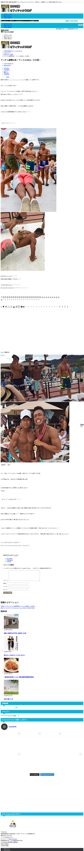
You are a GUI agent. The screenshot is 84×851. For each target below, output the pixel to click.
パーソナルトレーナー (14, 81)
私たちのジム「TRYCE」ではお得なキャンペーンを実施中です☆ (20, 20)
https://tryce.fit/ (13, 831)
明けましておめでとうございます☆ (14, 659)
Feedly (9, 563)
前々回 (6, 87)
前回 (2, 87)
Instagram (10, 561)
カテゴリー (4, 719)
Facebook (9, 560)
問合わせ (80, 25)
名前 (5, 587)
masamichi (7, 67)
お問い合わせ (8, 17)
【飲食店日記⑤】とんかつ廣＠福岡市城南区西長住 (19, 680)
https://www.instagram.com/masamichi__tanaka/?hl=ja (15, 547)
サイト (5, 593)
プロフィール (8, 14)
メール (5, 590)
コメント (5, 584)
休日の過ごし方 (8, 702)
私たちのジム (8, 16)
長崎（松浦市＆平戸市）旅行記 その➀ (15, 637)
